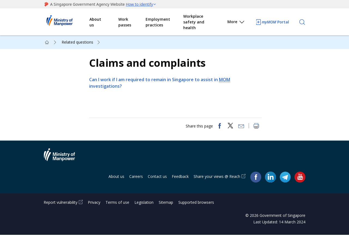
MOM (225, 81)
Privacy (94, 204)
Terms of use (117, 204)
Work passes (124, 22)
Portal (272, 22)
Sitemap (166, 204)
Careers (136, 178)
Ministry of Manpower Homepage (66, 22)
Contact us (157, 178)
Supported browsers (196, 204)
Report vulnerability (60, 204)
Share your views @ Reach (217, 178)
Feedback (180, 178)
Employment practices (158, 22)
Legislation (144, 204)
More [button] (236, 23)
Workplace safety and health (193, 22)
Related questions (77, 42)
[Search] (302, 22)
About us (95, 22)
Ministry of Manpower (63, 160)
